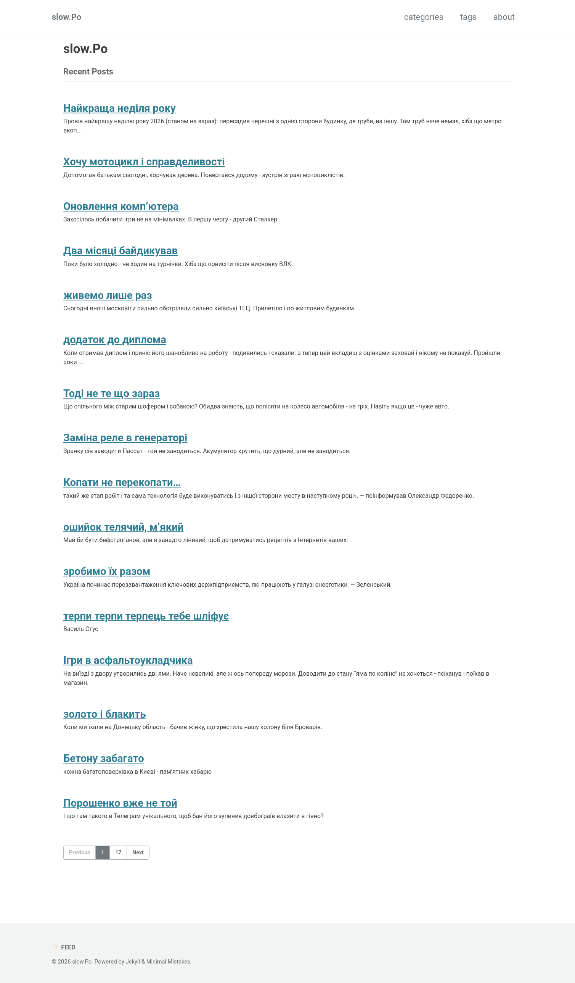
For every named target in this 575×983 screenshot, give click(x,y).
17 (118, 873)
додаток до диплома (114, 347)
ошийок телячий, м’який (123, 539)
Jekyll (134, 961)
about (504, 17)
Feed (64, 947)
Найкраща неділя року (119, 109)
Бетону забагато (103, 777)
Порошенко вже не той (120, 823)
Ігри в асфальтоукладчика (128, 676)
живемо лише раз (107, 301)
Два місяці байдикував (120, 256)
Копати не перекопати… (122, 493)
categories (423, 17)
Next (137, 873)
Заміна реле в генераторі (125, 448)
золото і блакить (104, 731)
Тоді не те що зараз (111, 402)
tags (468, 17)
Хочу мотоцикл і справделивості (144, 164)
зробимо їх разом (106, 585)
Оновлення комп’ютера (121, 210)
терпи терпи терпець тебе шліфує (146, 630)
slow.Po (66, 17)
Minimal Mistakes (170, 961)
